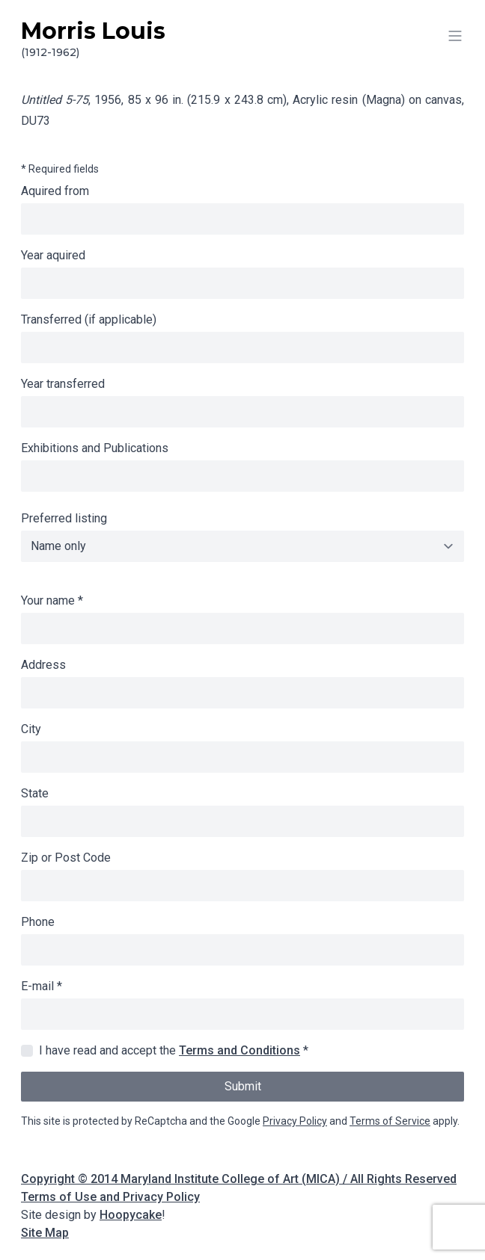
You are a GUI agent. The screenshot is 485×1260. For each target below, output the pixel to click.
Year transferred (63, 384)
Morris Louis (242, 39)
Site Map (45, 1233)
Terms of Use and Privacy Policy (110, 1197)
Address (43, 665)
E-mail (41, 986)
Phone (38, 922)
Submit (243, 1086)
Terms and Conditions (239, 1050)
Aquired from (55, 191)
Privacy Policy (295, 1121)
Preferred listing (64, 518)
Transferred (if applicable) (88, 319)
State (35, 793)
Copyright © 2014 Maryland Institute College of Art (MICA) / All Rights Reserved (239, 1179)
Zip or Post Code (66, 857)
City (31, 729)
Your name (52, 600)
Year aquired (53, 255)
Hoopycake (131, 1215)
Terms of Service (390, 1121)
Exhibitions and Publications (94, 448)
